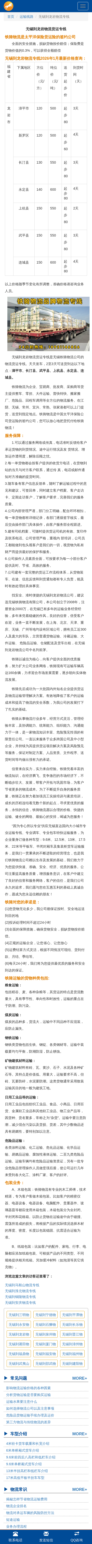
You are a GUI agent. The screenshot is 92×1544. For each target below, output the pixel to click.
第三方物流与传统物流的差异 (28, 1422)
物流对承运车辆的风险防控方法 (30, 1513)
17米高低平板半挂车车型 (25, 1478)
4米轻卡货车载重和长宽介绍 (27, 1443)
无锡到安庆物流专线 (20, 1303)
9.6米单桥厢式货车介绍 (24, 1464)
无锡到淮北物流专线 (20, 1291)
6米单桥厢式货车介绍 (22, 1450)
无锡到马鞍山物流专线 (22, 1285)
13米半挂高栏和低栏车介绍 (27, 1471)
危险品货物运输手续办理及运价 (30, 1415)
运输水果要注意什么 (21, 1402)
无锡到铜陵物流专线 (20, 1297)
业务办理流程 (16, 1526)
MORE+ (79, 1378)
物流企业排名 (16, 1506)
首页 (10, 17)
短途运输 (13, 1520)
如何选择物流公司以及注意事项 (30, 1408)
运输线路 (26, 17)
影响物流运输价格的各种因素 (28, 1388)
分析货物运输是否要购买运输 (28, 1395)
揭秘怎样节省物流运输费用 (26, 1499)
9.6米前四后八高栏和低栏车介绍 (30, 1457)
